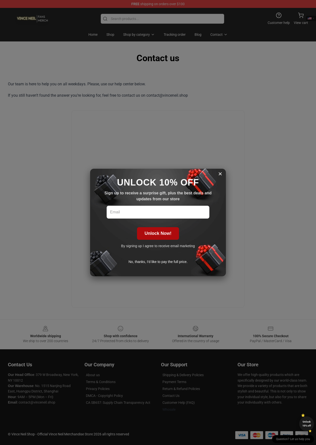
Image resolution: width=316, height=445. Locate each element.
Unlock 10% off (306, 423)
